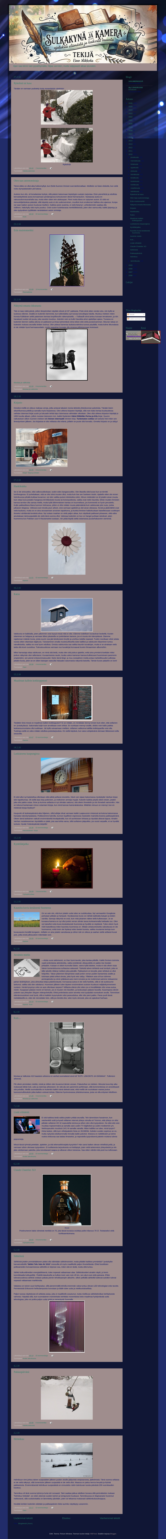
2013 (131, 144)
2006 (131, 275)
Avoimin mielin (22, 954)
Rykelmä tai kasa (23, 83)
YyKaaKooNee (28, 894)
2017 (131, 134)
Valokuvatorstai (29, 171)
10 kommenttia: (42, 289)
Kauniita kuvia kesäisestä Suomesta (32, 907)
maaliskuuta (135, 188)
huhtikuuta (135, 185)
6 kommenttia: (41, 386)
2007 (131, 272)
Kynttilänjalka (21, 843)
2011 (131, 151)
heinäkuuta (135, 174)
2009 (131, 265)
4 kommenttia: (41, 664)
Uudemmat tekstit (23, 1518)
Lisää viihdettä (21, 1112)
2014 (131, 141)
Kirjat (25, 473)
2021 (131, 120)
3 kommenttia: (41, 891)
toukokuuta (135, 181)
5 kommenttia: (41, 1096)
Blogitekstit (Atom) (25, 1523)
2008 (131, 269)
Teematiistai (27, 292)
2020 (131, 124)
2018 (131, 130)
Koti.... (17, 1018)
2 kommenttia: (41, 168)
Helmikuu (19, 1439)
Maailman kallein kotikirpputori (30, 680)
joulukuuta (135, 157)
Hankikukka (20, 486)
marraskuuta (136, 161)
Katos (17, 594)
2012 (131, 148)
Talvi (24, 667)
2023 (131, 113)
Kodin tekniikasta (29, 1156)
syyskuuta (135, 168)
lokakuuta (135, 164)
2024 (131, 110)
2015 (131, 137)
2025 (131, 107)
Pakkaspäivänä (21, 1371)
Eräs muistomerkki (23, 230)
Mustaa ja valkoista (22, 383)
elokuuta (134, 171)
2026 (131, 103)
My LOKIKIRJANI (136, 87)
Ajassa (25, 580)
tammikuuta (135, 261)
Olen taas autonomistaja (26, 180)
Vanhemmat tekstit (110, 1518)
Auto (24, 217)
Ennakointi (132, 90)
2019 (131, 127)
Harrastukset (28, 830)
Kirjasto (18, 402)
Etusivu (66, 1518)
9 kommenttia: (41, 1240)
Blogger (113, 1534)
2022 (131, 117)
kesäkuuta (135, 178)
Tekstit (130, 315)
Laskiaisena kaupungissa (26, 753)
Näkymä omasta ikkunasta (27, 305)
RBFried (93, 1534)
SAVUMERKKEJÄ (136, 81)
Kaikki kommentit (135, 319)
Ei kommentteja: (42, 214)
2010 (131, 154)
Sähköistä (19, 1256)
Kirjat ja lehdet (33, 473)
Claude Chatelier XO (25, 1169)
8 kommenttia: (41, 470)
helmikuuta (135, 191)
